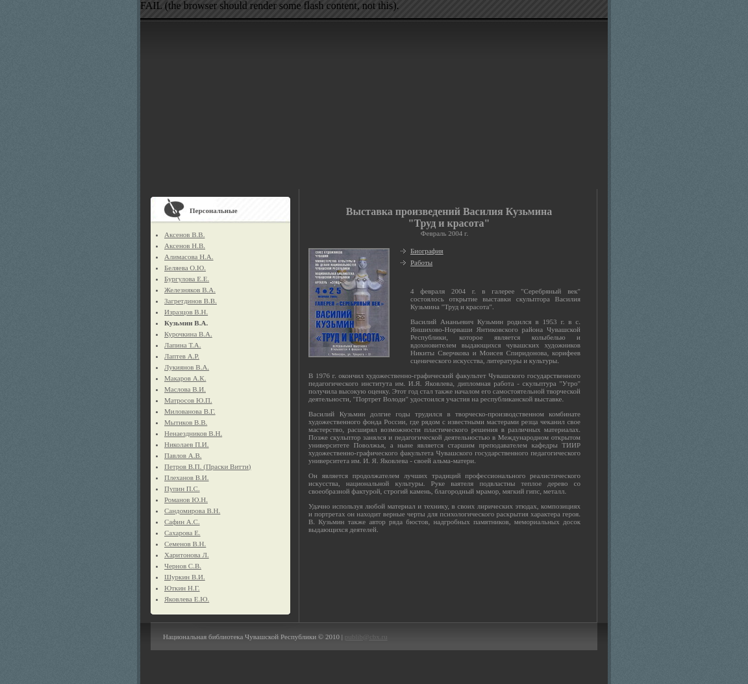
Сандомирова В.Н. (192, 510)
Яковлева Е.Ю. (186, 599)
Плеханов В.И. (186, 477)
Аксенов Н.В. (184, 245)
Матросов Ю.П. (188, 400)
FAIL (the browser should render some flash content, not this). (269, 5)
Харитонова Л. (186, 555)
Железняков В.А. (190, 290)
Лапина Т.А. (182, 345)
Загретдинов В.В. (190, 301)
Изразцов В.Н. (186, 312)
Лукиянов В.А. (186, 367)
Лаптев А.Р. (181, 356)
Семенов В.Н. (185, 544)
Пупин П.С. (182, 488)
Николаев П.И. (186, 444)
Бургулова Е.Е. (186, 279)
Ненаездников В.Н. (193, 433)
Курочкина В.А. (188, 334)
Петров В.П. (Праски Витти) (207, 466)
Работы (421, 262)
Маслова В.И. (185, 389)
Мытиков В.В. (185, 422)
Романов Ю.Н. (186, 499)
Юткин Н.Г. (182, 588)
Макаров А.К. (185, 378)
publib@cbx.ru (366, 636)
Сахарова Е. (182, 533)
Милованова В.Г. (190, 411)
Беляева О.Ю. (185, 268)
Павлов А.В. (183, 455)
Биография (426, 251)
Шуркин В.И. (184, 577)
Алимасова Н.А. (189, 256)
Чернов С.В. (182, 566)
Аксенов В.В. (184, 234)
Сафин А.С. (182, 522)
